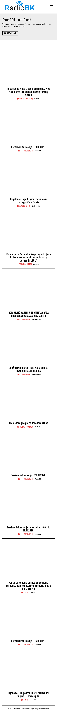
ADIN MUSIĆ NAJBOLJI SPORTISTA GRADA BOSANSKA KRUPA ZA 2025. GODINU (29, 314)
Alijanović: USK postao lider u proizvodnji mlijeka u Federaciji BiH (28, 694)
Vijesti (25, 592)
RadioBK (37, 99)
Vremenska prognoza (25, 427)
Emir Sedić (36, 206)
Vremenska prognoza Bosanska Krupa (28, 423)
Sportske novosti (25, 99)
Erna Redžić (36, 319)
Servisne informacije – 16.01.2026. (28, 640)
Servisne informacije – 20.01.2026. (28, 475)
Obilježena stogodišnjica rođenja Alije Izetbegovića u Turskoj (28, 201)
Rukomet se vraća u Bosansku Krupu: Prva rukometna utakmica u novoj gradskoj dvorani (28, 91)
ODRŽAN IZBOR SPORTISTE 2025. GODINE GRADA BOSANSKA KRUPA (28, 369)
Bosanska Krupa (24, 206)
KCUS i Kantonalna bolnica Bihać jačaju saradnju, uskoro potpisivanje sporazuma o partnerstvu (28, 585)
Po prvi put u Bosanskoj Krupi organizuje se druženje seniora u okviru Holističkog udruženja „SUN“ (28, 257)
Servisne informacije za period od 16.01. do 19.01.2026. (28, 529)
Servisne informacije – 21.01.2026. (28, 147)
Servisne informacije (25, 151)
